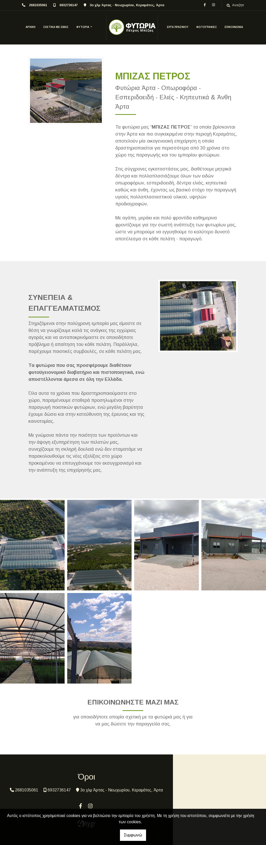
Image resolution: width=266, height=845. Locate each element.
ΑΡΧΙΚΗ (30, 27)
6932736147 (68, 5)
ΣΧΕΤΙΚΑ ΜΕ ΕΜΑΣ (56, 27)
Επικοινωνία (234, 27)
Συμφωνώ (133, 835)
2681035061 (38, 5)
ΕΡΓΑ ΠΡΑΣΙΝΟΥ (177, 27)
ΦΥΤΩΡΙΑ (83, 27)
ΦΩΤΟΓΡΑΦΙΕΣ (206, 27)
